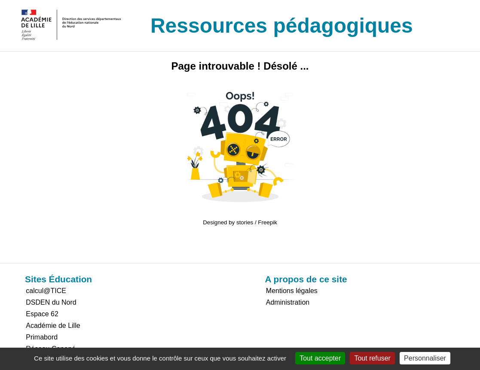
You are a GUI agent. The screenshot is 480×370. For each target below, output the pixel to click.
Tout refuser (372, 358)
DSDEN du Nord (51, 302)
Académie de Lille (53, 325)
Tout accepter (320, 358)
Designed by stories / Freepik (240, 222)
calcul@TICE (46, 290)
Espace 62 (42, 314)
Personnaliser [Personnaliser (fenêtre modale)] (425, 358)
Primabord (42, 337)
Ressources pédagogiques (281, 25)
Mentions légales (292, 290)
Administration (287, 302)
